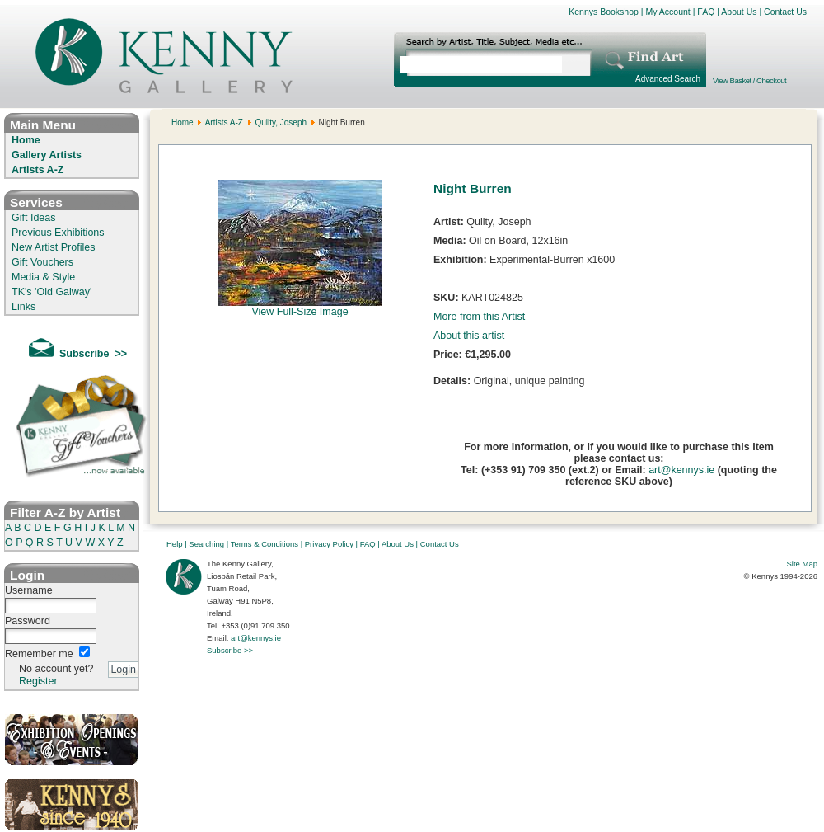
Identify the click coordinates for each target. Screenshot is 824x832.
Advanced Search (667, 78)
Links (23, 307)
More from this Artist (479, 316)
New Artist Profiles (53, 247)
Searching (206, 543)
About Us (738, 11)
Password (27, 621)
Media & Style (43, 277)
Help (174, 543)
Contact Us (785, 11)
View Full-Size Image (300, 307)
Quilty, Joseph (281, 122)
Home (26, 140)
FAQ (705, 11)
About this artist (468, 335)
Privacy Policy (329, 543)
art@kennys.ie (681, 470)
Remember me (39, 654)
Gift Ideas (34, 217)
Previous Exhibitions (58, 232)
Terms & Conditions (264, 543)
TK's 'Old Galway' (51, 292)
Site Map (802, 563)
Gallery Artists (47, 155)
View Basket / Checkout (749, 80)
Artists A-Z (37, 170)
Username (29, 590)
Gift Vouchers (42, 262)
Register (38, 681)
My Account (667, 11)
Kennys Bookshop (604, 11)
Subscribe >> (230, 650)
